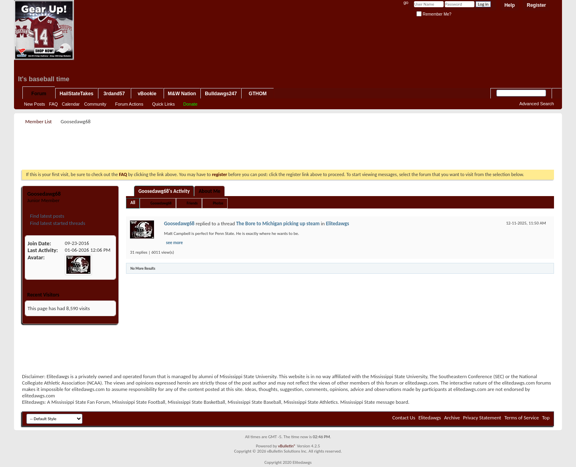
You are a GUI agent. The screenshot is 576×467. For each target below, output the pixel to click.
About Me (209, 191)
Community (95, 104)
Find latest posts (46, 216)
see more (174, 242)
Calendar (71, 104)
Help (509, 5)
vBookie (147, 93)
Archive (452, 418)
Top (546, 418)
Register (536, 5)
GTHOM (258, 93)
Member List (38, 121)
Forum (38, 93)
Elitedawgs (337, 223)
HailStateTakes (77, 93)
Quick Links (163, 104)
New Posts (34, 104)
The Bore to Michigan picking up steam (278, 223)
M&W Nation (182, 93)
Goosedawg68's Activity (164, 191)
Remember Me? (433, 14)
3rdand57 (114, 93)
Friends (192, 203)
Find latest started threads (57, 223)
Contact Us (403, 418)
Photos (218, 203)
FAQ (53, 104)
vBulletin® (287, 446)
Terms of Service (521, 418)
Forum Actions (129, 104)
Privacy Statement (482, 418)
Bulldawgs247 (221, 93)
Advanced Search (536, 103)
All (132, 202)
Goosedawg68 (161, 203)
